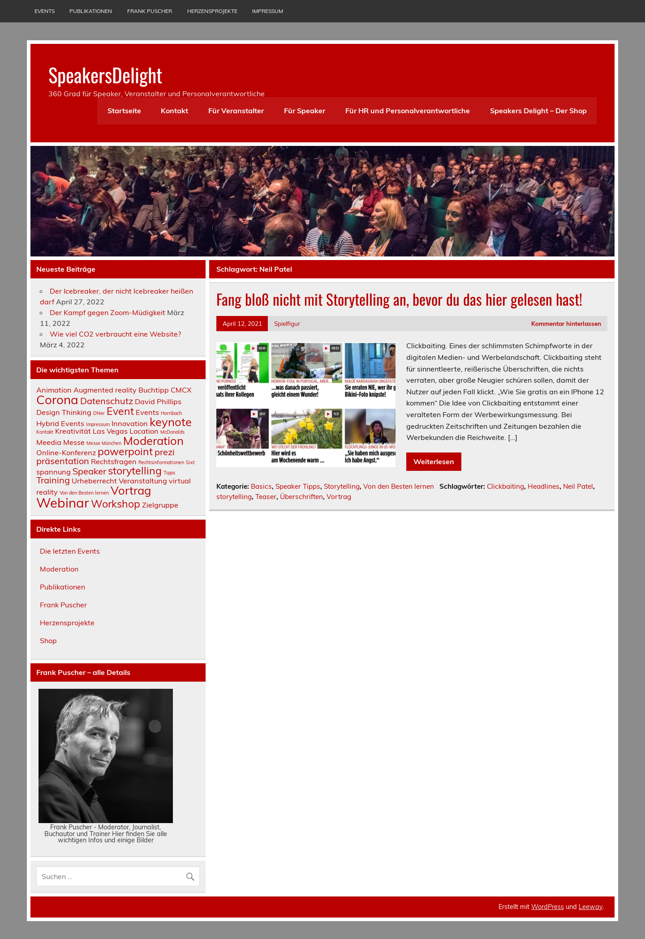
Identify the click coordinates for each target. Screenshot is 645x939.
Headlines (543, 486)
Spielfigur (287, 323)
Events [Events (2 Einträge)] (147, 412)
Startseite (124, 110)
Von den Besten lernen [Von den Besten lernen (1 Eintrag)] (84, 493)
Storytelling (342, 486)
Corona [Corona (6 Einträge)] (57, 399)
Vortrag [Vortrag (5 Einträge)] (131, 490)
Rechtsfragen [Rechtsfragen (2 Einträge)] (114, 461)
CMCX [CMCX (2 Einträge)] (181, 389)
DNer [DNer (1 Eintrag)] (99, 413)
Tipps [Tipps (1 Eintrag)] (169, 473)
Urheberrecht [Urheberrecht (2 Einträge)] (94, 480)
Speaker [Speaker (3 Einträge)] (89, 471)
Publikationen (90, 11)
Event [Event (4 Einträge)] (120, 411)
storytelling (234, 496)
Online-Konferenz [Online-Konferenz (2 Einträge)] (66, 452)
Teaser (265, 496)
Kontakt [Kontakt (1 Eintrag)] (44, 432)
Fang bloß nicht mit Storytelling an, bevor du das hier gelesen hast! (399, 299)
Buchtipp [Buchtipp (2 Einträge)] (153, 389)
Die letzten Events (70, 550)
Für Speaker (304, 110)
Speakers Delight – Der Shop (538, 110)
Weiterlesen (433, 461)
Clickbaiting (505, 486)
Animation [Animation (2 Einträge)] (54, 389)
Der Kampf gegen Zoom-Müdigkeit (107, 312)
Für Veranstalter (236, 110)
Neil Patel (578, 486)
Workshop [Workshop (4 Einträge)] (115, 503)
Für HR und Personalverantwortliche (407, 110)
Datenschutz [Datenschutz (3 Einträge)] (106, 400)
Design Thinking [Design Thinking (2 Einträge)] (63, 412)
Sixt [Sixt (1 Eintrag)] (190, 462)
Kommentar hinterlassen (566, 323)
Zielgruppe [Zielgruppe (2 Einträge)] (160, 504)
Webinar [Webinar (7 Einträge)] (62, 503)
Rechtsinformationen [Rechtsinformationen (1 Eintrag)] (161, 462)
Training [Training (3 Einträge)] (53, 480)
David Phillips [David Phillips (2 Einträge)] (158, 401)
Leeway (590, 907)
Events (44, 11)
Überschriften (301, 496)
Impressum (267, 11)
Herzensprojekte (212, 11)
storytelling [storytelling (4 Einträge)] (135, 470)
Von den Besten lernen (398, 486)
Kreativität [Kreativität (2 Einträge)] (73, 431)
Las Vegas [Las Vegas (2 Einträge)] (110, 431)
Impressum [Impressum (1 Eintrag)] (98, 424)
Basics (261, 486)
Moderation (59, 568)
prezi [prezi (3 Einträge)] (165, 451)
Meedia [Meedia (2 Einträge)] (48, 442)
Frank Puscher (149, 11)
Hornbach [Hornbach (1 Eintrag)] (171, 413)
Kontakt (174, 110)
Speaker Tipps (297, 486)
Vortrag (339, 496)
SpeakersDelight (105, 74)
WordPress (547, 907)
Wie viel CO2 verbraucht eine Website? (115, 333)
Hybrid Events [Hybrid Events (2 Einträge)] (60, 423)
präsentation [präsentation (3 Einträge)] (62, 460)
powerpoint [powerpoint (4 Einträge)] (125, 451)
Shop (48, 640)
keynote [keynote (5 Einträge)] (171, 421)
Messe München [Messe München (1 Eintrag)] (103, 443)
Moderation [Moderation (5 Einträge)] (153, 440)
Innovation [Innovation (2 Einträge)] (130, 423)
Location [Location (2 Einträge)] (144, 431)
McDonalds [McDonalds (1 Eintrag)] (172, 432)
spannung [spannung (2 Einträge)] (53, 471)
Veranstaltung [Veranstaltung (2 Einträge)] (143, 480)
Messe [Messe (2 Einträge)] (74, 442)
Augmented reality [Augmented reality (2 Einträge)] (105, 389)
